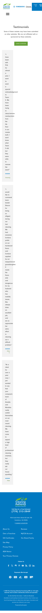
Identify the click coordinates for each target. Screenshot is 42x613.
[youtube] (22, 565)
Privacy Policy (8, 547)
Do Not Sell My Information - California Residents (21, 596)
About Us (6, 529)
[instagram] (30, 565)
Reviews (24, 529)
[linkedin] (33, 565)
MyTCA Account (26, 534)
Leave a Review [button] (21, 43)
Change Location (32, 7)
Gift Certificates (8, 538)
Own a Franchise (9, 534)
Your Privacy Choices (10, 556)
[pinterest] (19, 565)
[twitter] (12, 565)
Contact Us (37, 5)
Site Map (6, 542)
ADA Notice (7, 551)
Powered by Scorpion (21, 605)
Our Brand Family (27, 538)
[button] (7, 14)
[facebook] (8, 565)
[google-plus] (15, 565)
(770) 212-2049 (21, 511)
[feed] (26, 565)
